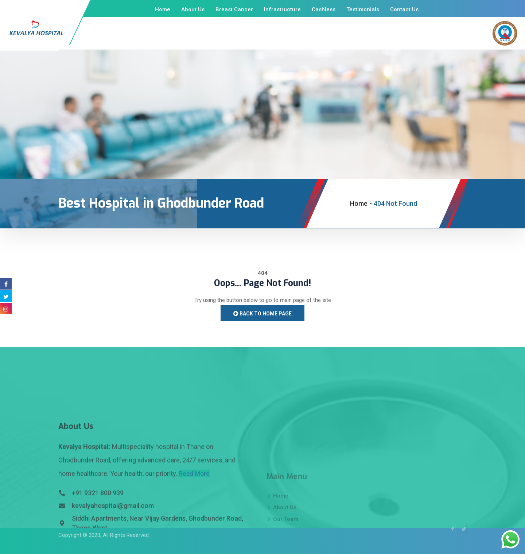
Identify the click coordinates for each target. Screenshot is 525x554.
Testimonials (362, 9)
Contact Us (404, 9)
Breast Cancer (234, 9)
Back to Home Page (262, 314)
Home (162, 9)
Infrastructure (282, 9)
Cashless (323, 9)
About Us (193, 9)
